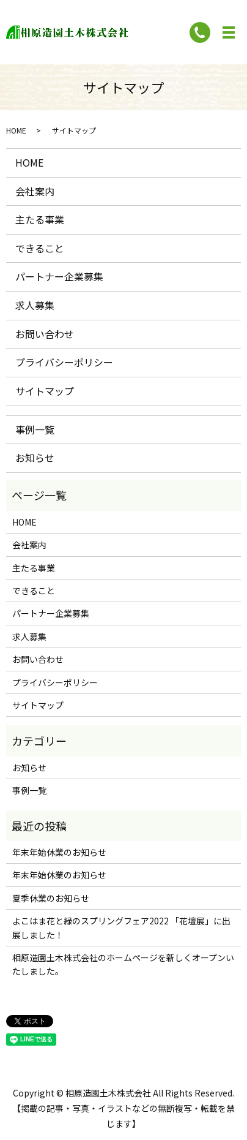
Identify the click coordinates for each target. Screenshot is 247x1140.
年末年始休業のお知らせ (59, 852)
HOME (16, 130)
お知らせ (34, 457)
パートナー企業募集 (59, 276)
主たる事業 (39, 219)
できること (39, 248)
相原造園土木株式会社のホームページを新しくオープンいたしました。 (123, 964)
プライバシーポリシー (64, 362)
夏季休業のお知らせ (50, 898)
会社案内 (34, 191)
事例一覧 (34, 429)
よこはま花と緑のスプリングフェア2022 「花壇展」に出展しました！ (121, 927)
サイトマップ (44, 390)
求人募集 (34, 305)
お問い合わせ (44, 334)
